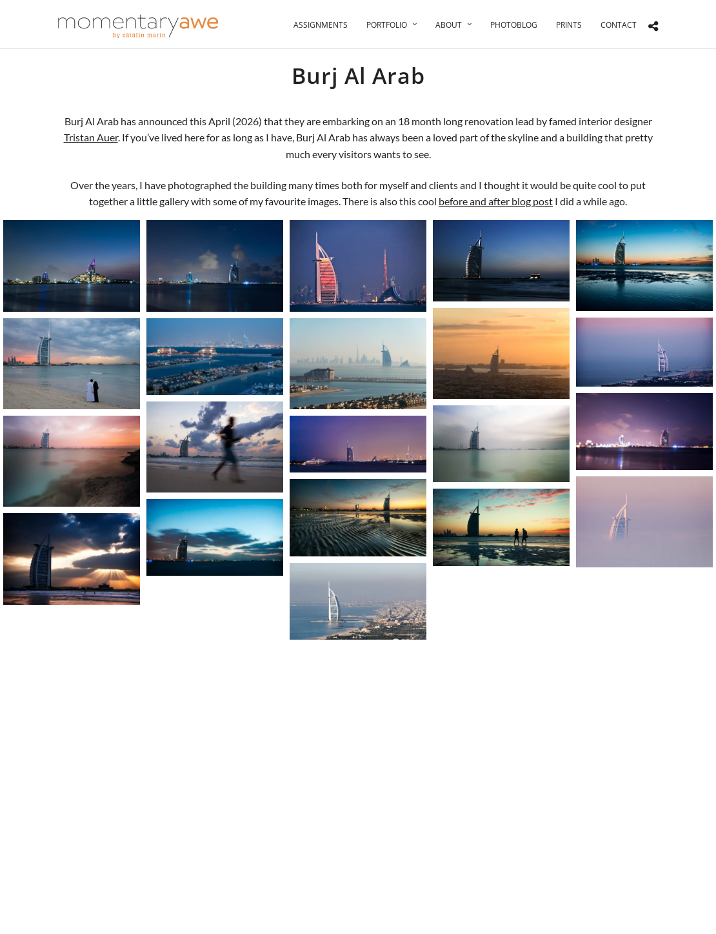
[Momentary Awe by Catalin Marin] (138, 26)
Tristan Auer (91, 137)
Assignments (320, 24)
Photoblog (513, 24)
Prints (569, 24)
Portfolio (386, 24)
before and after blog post (496, 201)
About (448, 24)
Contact (619, 24)
